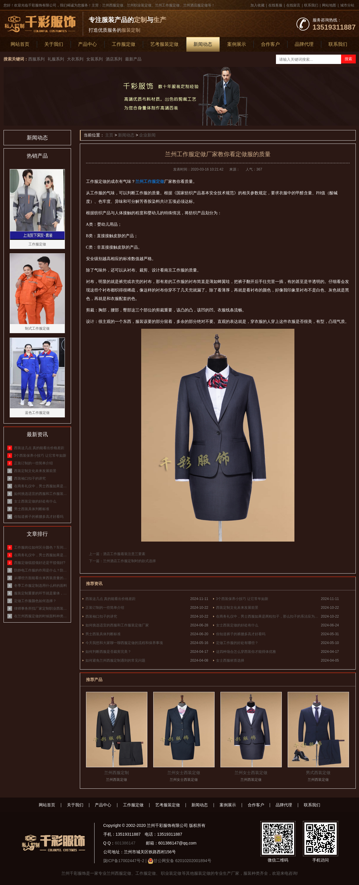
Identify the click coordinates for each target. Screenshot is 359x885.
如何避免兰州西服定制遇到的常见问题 (115, 660)
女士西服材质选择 (230, 660)
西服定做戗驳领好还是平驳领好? (39, 563)
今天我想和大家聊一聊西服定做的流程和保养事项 (124, 643)
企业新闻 (147, 135)
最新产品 (133, 59)
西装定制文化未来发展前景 (237, 608)
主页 (109, 135)
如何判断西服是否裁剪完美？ (108, 652)
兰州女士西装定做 (183, 772)
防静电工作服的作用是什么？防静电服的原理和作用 (41, 570)
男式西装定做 (318, 772)
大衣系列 (75, 59)
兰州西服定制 (116, 772)
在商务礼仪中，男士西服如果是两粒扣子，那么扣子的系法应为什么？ (268, 616)
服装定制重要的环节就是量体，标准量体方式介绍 (41, 593)
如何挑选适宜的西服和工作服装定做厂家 (117, 625)
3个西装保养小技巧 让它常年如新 (242, 599)
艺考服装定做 (164, 44)
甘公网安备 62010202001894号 (182, 860)
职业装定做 (171, 873)
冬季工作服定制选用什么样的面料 (40, 586)
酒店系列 (114, 59)
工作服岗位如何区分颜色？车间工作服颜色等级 (41, 547)
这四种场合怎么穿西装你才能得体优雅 (246, 652)
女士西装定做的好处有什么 (237, 625)
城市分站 (347, 5)
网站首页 (20, 44)
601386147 (125, 843)
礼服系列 (56, 59)
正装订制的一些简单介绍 (104, 608)
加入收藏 (257, 5)
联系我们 (311, 5)
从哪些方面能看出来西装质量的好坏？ (41, 578)
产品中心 (87, 44)
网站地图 (329, 5)
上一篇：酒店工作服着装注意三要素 (117, 554)
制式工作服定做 (37, 328)
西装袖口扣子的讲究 (101, 616)
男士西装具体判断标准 (103, 634)
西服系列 (36, 59)
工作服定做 (123, 44)
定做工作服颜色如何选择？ (35, 601)
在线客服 (275, 5)
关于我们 (53, 44)
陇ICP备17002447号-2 (123, 860)
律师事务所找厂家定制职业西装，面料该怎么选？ (41, 608)
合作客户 (270, 44)
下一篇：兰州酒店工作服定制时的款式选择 (122, 561)
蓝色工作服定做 (37, 413)
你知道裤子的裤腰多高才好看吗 (240, 634)
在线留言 (293, 5)
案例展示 (236, 44)
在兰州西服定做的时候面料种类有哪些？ (41, 616)
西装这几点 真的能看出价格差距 (110, 599)
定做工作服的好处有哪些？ (237, 643)
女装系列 (94, 59)
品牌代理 (304, 44)
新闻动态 (202, 44)
